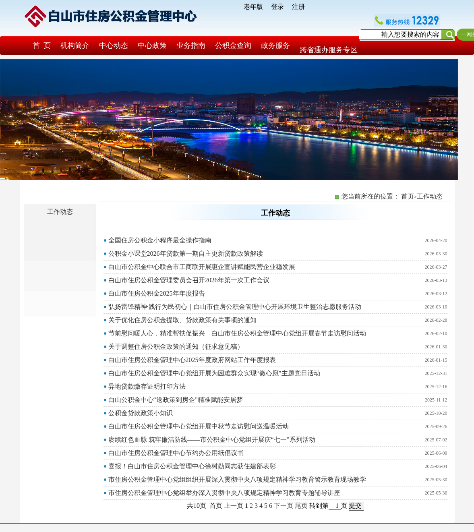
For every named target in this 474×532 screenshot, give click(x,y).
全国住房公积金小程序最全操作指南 (159, 240)
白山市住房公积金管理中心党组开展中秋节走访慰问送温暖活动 (198, 426)
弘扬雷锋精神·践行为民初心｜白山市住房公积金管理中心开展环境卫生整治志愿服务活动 (234, 306)
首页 (407, 196)
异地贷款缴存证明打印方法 (147, 386)
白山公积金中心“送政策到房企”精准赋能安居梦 (175, 399)
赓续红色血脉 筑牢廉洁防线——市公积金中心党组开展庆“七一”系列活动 (211, 439)
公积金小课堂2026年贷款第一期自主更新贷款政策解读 (185, 253)
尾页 (301, 505)
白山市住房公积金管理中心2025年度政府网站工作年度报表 (192, 359)
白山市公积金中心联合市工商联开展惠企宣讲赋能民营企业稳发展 (201, 266)
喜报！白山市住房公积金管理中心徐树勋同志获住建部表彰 (192, 466)
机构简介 (74, 45)
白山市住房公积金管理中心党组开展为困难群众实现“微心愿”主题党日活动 (214, 373)
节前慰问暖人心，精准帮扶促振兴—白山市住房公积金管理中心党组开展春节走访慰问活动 (237, 333)
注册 (298, 6)
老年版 (253, 6)
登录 (277, 6)
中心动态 (113, 45)
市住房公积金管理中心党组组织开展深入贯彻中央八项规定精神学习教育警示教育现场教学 (237, 479)
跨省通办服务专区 (329, 50)
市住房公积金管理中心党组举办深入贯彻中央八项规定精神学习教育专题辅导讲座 (224, 492)
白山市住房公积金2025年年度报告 (156, 293)
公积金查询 (233, 45)
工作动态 (60, 211)
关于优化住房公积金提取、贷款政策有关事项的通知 (182, 320)
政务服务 (275, 45)
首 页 (42, 45)
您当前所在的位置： (371, 196)
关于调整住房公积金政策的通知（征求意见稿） (176, 346)
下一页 (283, 505)
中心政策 (152, 45)
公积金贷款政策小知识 (140, 413)
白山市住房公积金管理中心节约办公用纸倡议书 (176, 452)
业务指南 (190, 45)
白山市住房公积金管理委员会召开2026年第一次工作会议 (188, 280)
